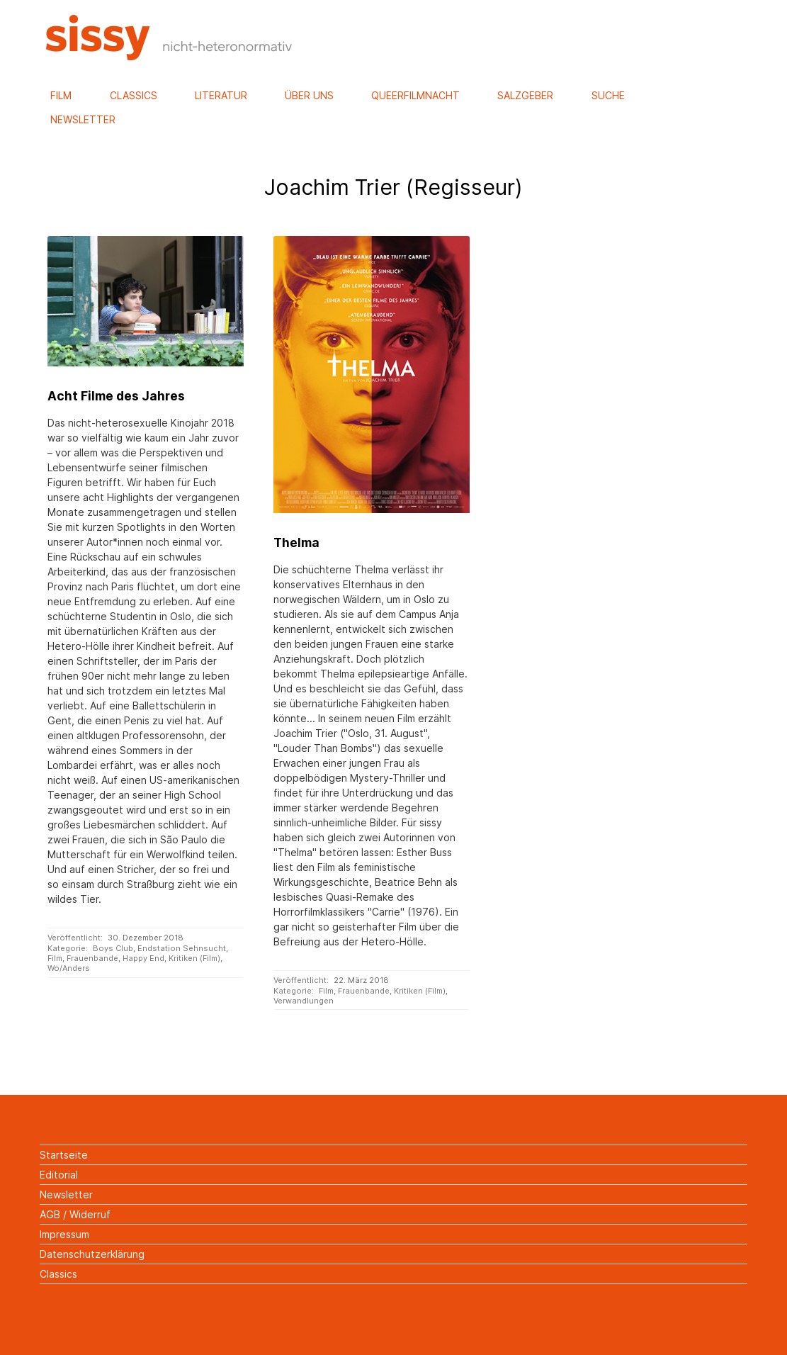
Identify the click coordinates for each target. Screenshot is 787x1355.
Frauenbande (92, 958)
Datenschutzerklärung (92, 1254)
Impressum (64, 1234)
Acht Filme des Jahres (116, 395)
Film (61, 95)
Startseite (64, 1155)
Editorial (59, 1175)
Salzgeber (525, 95)
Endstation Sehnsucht (181, 948)
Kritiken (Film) (194, 958)
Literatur (221, 95)
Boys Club (113, 948)
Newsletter (82, 119)
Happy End (143, 958)
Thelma (296, 542)
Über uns (309, 95)
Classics (133, 95)
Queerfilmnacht (415, 95)
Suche (608, 95)
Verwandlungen (303, 1001)
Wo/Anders (68, 968)
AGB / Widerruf (75, 1214)
